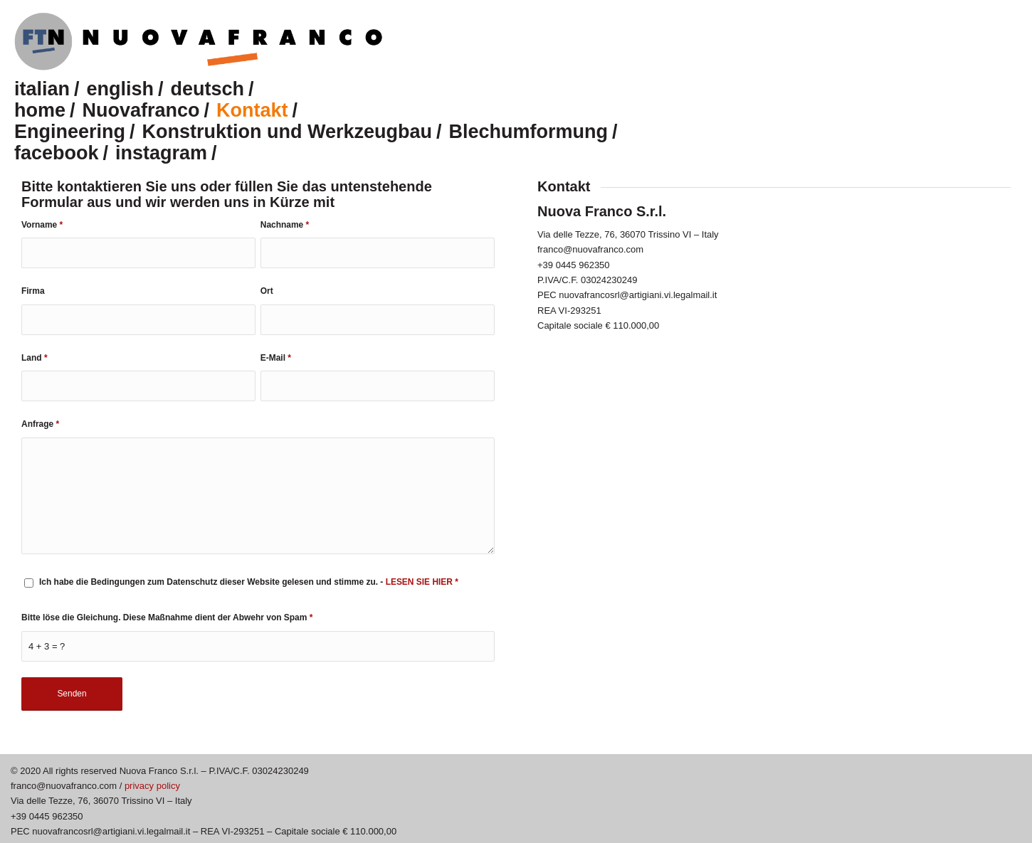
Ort (266, 291)
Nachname (284, 225)
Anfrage (40, 424)
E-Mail (275, 358)
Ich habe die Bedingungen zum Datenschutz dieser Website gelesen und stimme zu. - (248, 582)
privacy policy (152, 785)
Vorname (42, 225)
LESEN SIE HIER (421, 582)
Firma (33, 291)
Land (34, 358)
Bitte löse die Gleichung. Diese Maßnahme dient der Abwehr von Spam (166, 617)
